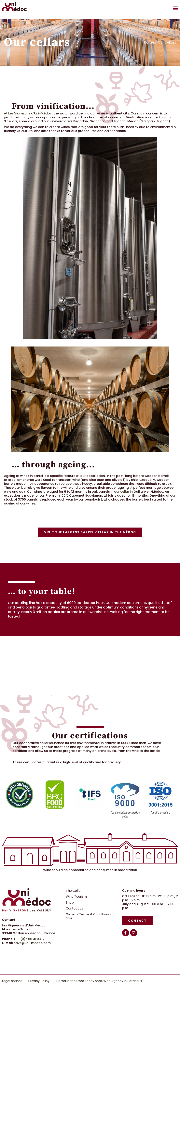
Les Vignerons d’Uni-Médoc (30, 113)
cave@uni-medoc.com (32, 943)
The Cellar (74, 890)
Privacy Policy (38, 981)
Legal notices (12, 981)
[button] (175, 8)
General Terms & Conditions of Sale (90, 916)
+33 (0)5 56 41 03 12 (29, 939)
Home (149, 42)
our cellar (121, 491)
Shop (70, 902)
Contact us (74, 908)
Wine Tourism (76, 896)
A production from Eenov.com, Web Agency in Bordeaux (98, 981)
